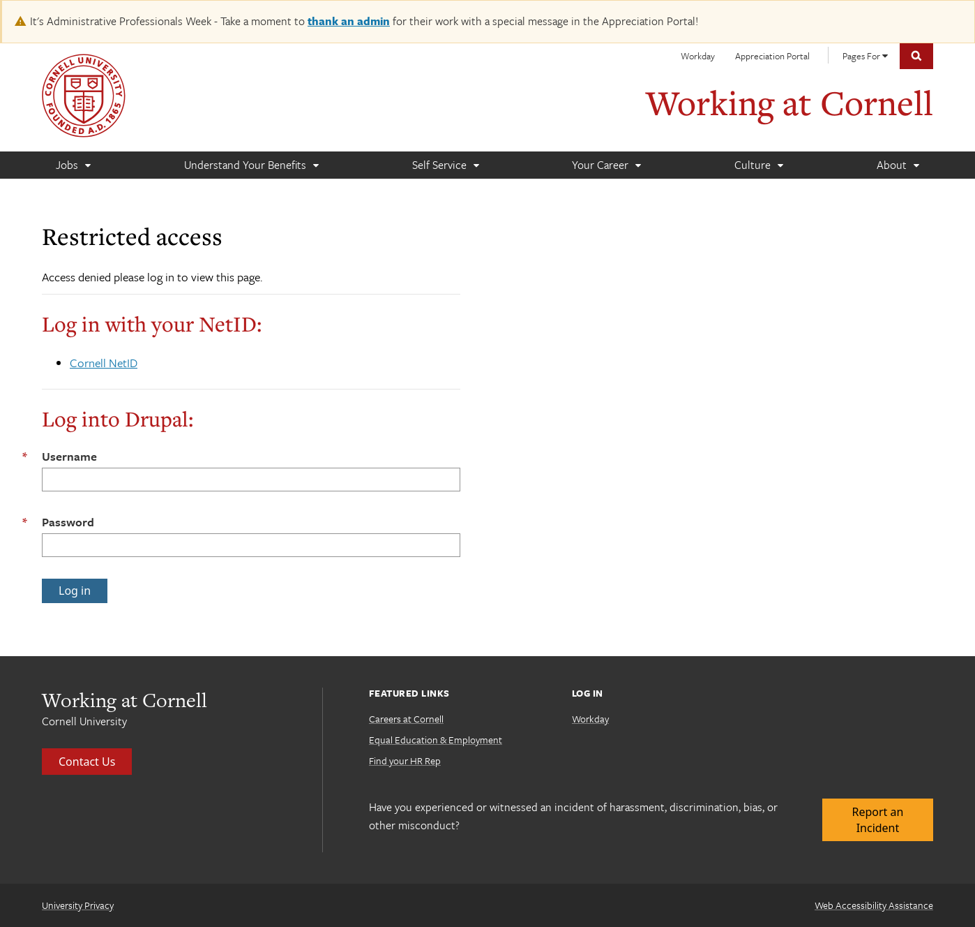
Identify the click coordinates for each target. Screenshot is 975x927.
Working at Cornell (789, 102)
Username (69, 456)
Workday (698, 56)
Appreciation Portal (772, 56)
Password (68, 522)
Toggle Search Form (916, 56)
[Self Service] (445, 165)
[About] (897, 165)
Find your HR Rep (405, 760)
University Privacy (78, 905)
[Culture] (758, 165)
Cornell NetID (103, 362)
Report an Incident (878, 819)
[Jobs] (73, 165)
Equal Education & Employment (435, 739)
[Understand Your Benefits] (251, 165)
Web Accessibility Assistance (874, 905)
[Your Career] (606, 165)
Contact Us (87, 761)
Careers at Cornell (406, 718)
